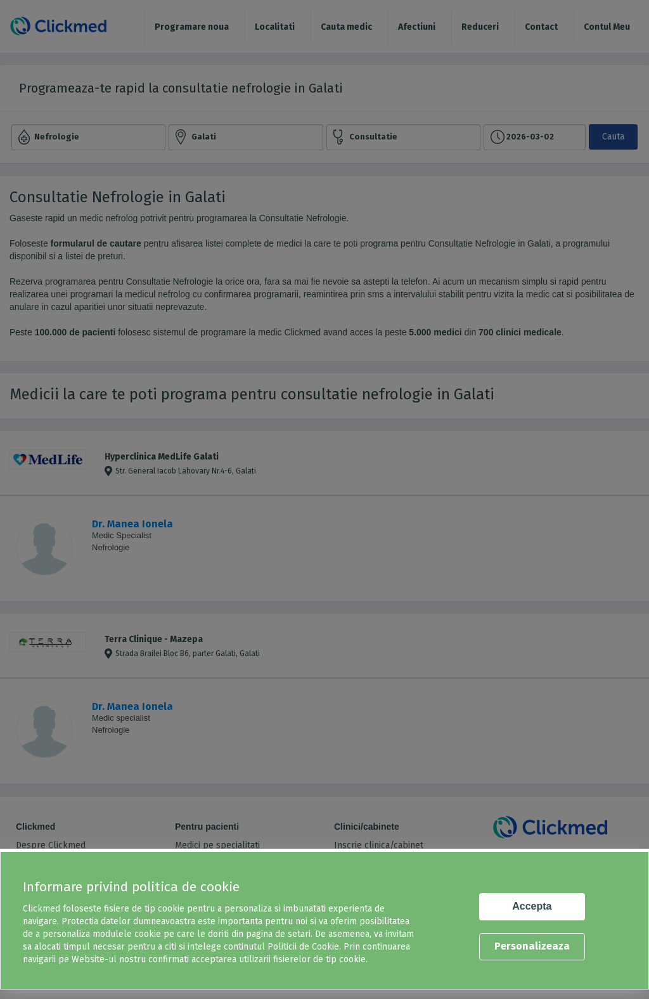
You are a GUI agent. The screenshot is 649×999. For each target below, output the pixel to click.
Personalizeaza (532, 946)
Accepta (531, 906)
